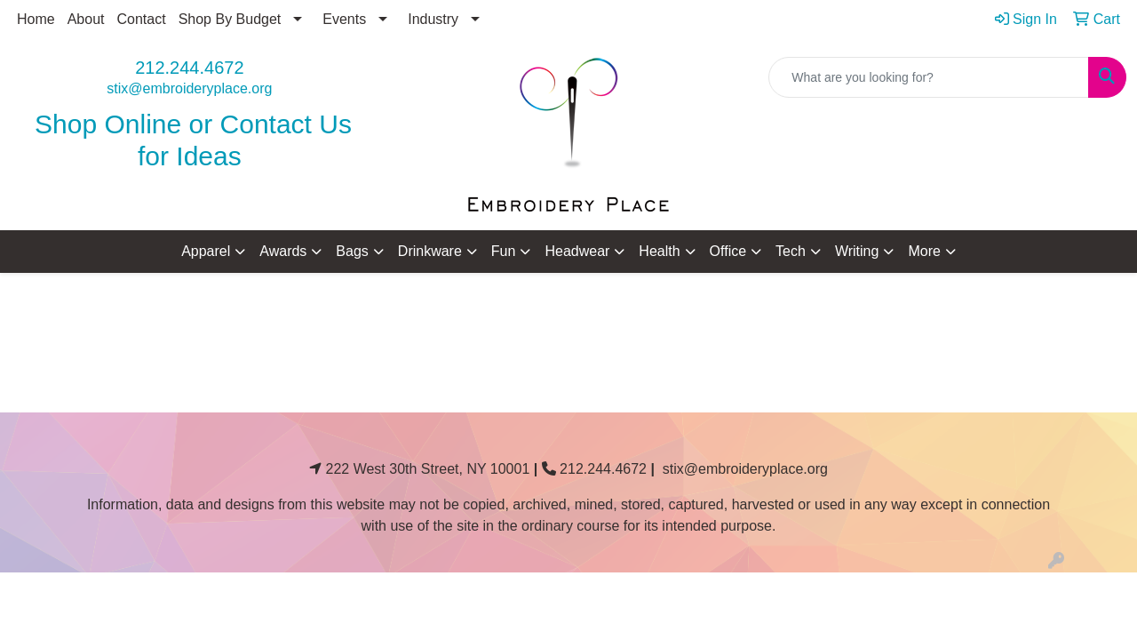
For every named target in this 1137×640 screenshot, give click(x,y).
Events (344, 19)
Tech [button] (790, 251)
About (86, 19)
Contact (141, 19)
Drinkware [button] (430, 251)
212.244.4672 (189, 67)
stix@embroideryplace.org (189, 88)
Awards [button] (282, 251)
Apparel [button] (205, 251)
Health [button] (659, 251)
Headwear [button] (577, 251)
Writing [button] (857, 251)
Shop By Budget (230, 19)
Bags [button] (352, 251)
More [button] (924, 251)
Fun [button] (503, 251)
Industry (433, 19)
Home (36, 19)
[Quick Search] (928, 77)
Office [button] (728, 251)
